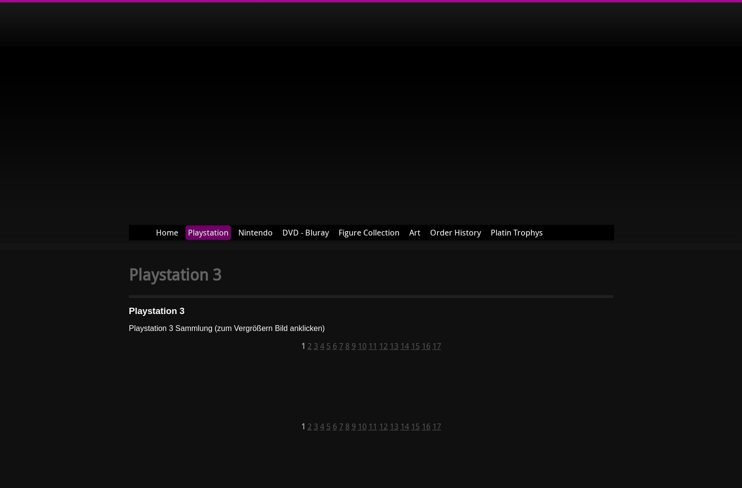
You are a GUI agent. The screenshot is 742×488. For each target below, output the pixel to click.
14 (405, 346)
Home (167, 232)
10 (362, 346)
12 (383, 346)
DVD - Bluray (305, 232)
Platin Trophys (517, 232)
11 (373, 346)
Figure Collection (369, 232)
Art (414, 232)
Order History (455, 232)
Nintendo (255, 232)
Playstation (208, 232)
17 (437, 346)
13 (394, 346)
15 (415, 346)
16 (426, 346)
